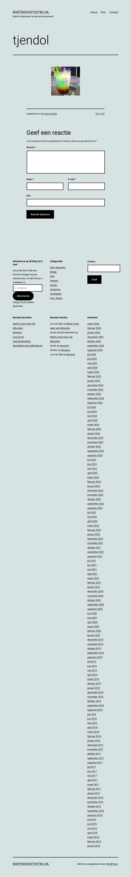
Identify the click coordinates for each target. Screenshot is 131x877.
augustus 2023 (95, 455)
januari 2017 (93, 793)
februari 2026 (94, 328)
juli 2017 (91, 767)
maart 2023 (93, 477)
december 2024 (95, 385)
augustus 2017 (95, 762)
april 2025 (92, 367)
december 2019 (95, 639)
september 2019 (95, 652)
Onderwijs (55, 289)
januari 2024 (93, 433)
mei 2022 (92, 516)
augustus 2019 (95, 657)
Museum (17, 332)
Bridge (53, 272)
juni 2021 (92, 565)
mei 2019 (92, 670)
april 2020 (92, 622)
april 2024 (92, 420)
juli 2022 (91, 512)
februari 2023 (94, 481)
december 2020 (95, 591)
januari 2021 (93, 587)
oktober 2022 (94, 499)
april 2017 (92, 780)
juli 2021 (91, 560)
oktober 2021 (94, 547)
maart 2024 (93, 424)
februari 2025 (94, 376)
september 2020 (95, 604)
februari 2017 (94, 789)
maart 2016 (93, 837)
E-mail (72, 179)
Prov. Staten (56, 298)
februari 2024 (94, 429)
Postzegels (55, 294)
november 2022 (95, 494)
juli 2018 (91, 714)
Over (103, 12)
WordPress (112, 864)
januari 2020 (93, 635)
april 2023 (92, 473)
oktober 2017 (94, 753)
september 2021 (95, 552)
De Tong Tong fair (49, 114)
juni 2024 (92, 411)
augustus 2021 (95, 556)
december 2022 (95, 490)
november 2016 (95, 802)
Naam (30, 179)
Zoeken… (92, 261)
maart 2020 (93, 626)
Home (93, 12)
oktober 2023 (94, 446)
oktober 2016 (94, 806)
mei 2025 (92, 363)
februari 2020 (94, 631)
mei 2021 (92, 569)
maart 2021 (93, 578)
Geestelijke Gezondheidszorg (27, 345)
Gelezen (54, 280)
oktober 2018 (94, 701)
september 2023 (95, 451)
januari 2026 (93, 332)
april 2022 (92, 521)
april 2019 (92, 674)
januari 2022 (93, 534)
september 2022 (95, 503)
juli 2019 (91, 661)
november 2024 (95, 389)
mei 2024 (92, 416)
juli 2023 (91, 459)
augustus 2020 (95, 609)
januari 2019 (93, 688)
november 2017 (95, 749)
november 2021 (95, 543)
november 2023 (95, 442)
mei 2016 (92, 828)
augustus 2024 (95, 402)
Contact (113, 12)
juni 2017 (92, 771)
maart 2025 (93, 372)
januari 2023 (93, 486)
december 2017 (95, 745)
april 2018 (92, 727)
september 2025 (95, 345)
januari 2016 (93, 846)
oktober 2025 (94, 341)
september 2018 (95, 705)
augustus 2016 (95, 815)
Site (28, 195)
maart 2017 (93, 784)
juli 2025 (91, 354)
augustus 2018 (95, 709)
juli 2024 (91, 407)
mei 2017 (92, 775)
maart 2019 (93, 679)
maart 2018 (93, 731)
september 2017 (95, 758)
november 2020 (95, 596)
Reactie (31, 147)
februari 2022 (94, 530)
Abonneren (23, 296)
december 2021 (95, 538)
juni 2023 (92, 464)
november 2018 (95, 696)
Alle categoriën (57, 267)
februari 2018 (94, 736)
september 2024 (95, 398)
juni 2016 (92, 824)
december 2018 (95, 692)
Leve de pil (18, 337)
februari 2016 (94, 841)
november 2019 (95, 644)
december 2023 (95, 438)
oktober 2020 (94, 600)
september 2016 (95, 810)
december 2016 (95, 797)
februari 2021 (94, 582)
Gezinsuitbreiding (22, 341)
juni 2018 (92, 718)
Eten (52, 276)
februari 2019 (94, 683)
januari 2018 (93, 740)
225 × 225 (100, 114)
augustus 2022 (95, 508)
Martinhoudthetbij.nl (31, 12)
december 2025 (95, 337)
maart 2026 (93, 323)
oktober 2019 (94, 648)
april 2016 (92, 832)
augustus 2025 (95, 350)
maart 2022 (93, 525)
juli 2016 (91, 819)
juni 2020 (92, 613)
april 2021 (92, 574)
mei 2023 (92, 468)
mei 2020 (92, 617)
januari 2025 (93, 380)
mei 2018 (92, 723)
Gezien (53, 285)
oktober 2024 (94, 394)
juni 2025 (92, 358)
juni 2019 (92, 666)
